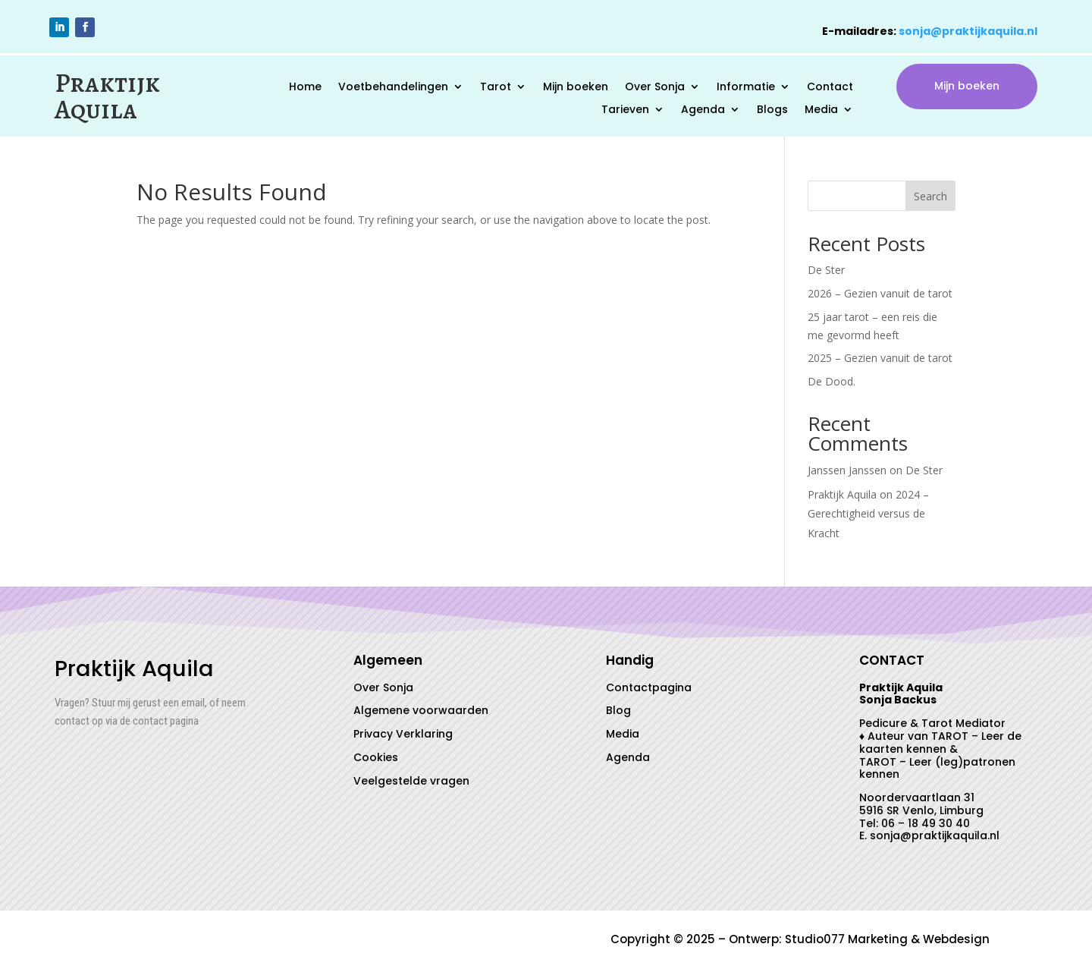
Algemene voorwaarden (420, 710)
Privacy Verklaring (403, 733)
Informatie (746, 87)
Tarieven (625, 110)
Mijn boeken (575, 87)
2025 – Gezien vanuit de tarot (880, 358)
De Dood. (831, 381)
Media (821, 110)
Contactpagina (649, 687)
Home (305, 87)
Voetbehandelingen (393, 87)
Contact (830, 87)
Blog (618, 710)
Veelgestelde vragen (411, 780)
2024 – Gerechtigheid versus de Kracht (868, 513)
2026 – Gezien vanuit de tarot (880, 293)
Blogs (772, 110)
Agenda (703, 110)
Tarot (495, 87)
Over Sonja (655, 87)
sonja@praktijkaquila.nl (968, 31)
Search (930, 196)
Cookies (375, 757)
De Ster (826, 270)
